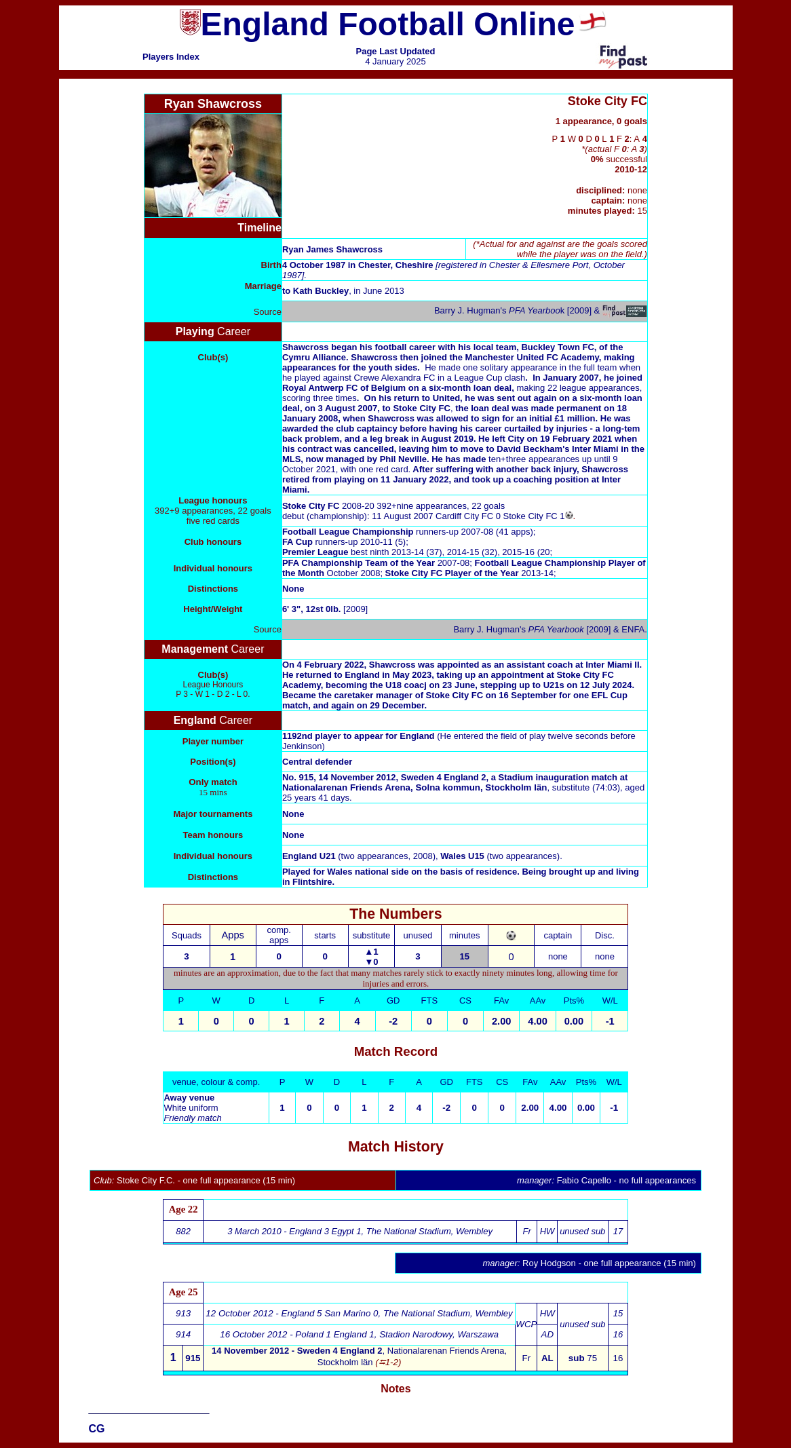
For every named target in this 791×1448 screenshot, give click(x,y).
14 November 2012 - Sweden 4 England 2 (297, 1351)
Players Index (170, 57)
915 (192, 1358)
